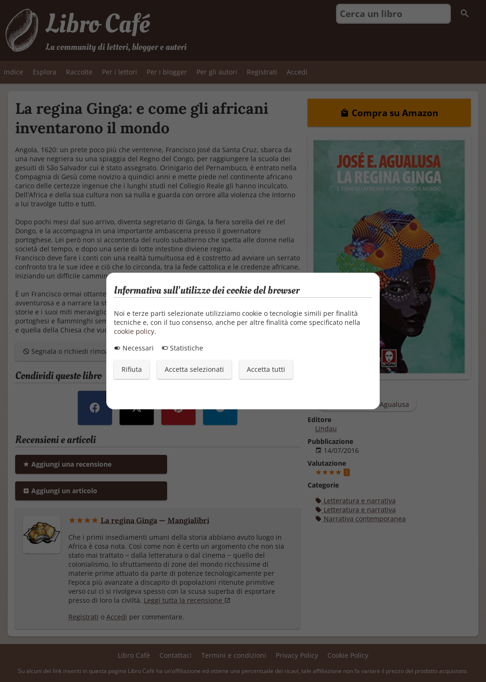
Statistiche (182, 347)
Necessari (134, 347)
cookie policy (134, 331)
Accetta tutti (266, 369)
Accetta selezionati (194, 369)
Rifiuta (132, 369)
